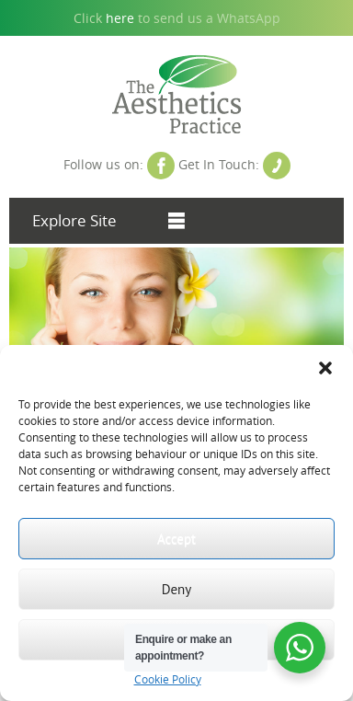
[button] (325, 368)
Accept (176, 538)
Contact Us (276, 165)
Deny (177, 589)
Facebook (161, 165)
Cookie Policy (167, 679)
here (120, 18)
